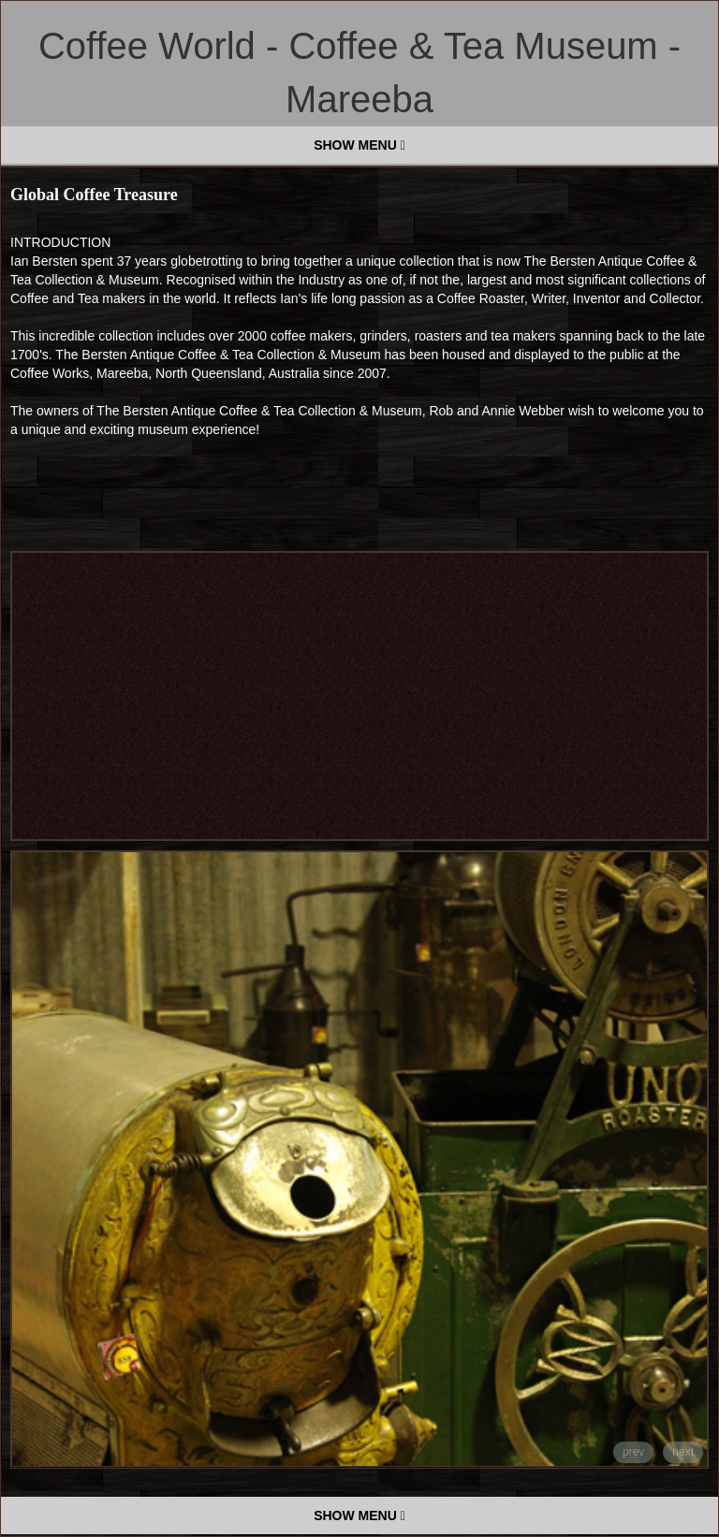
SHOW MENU (359, 145)
